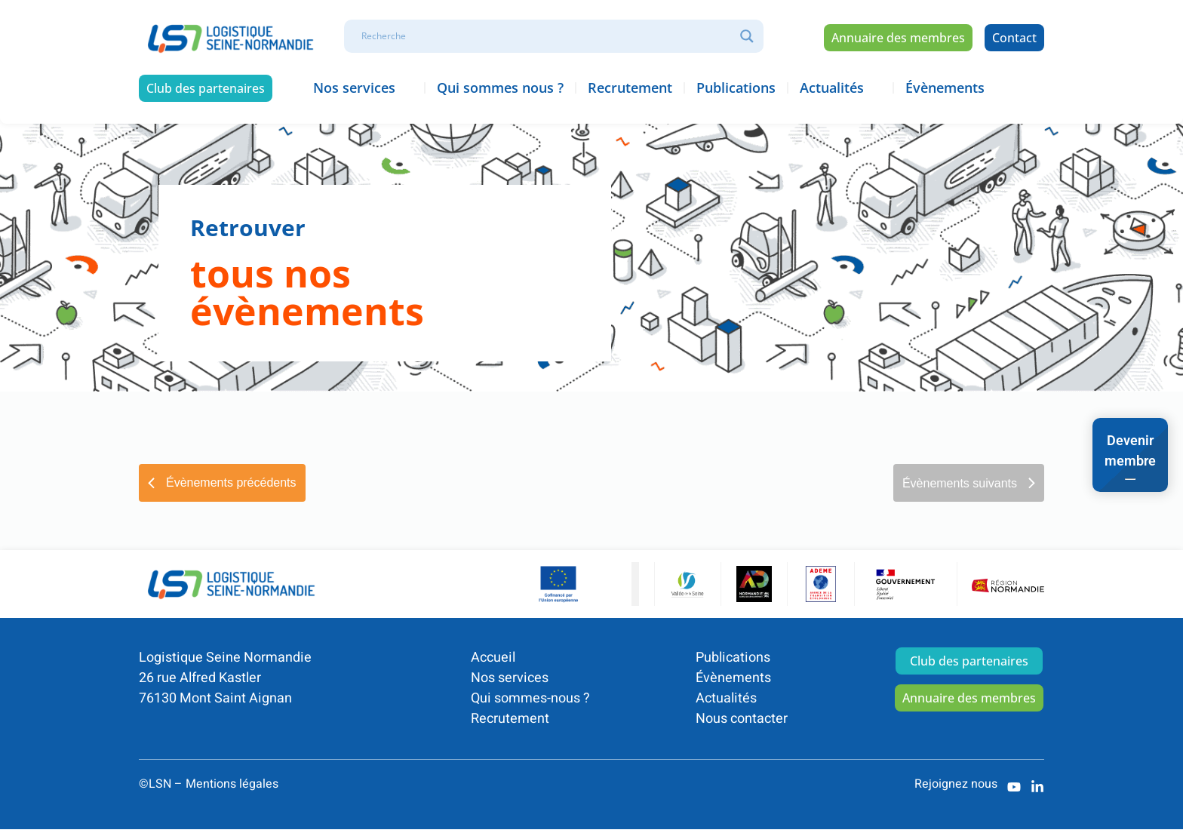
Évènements (733, 678)
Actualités (726, 698)
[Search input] (547, 36)
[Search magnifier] (746, 36)
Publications (733, 657)
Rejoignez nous (955, 784)
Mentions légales (232, 784)
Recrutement (510, 718)
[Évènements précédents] (222, 483)
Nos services (509, 678)
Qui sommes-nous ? (530, 698)
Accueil (493, 657)
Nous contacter (742, 718)
